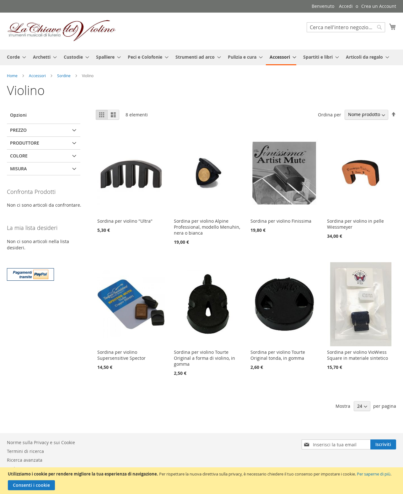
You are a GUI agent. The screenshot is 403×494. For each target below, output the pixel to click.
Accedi (346, 6)
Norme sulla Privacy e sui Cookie (41, 442)
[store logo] (62, 31)
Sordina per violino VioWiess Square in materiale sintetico (357, 355)
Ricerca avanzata (24, 460)
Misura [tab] (18, 169)
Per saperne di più (373, 474)
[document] (202, 480)
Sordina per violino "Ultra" (125, 221)
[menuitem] (14, 57)
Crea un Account (378, 6)
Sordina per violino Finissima (280, 221)
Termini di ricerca (25, 451)
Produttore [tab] (24, 143)
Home (13, 75)
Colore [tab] (19, 156)
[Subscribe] (383, 444)
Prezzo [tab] (18, 130)
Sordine (64, 75)
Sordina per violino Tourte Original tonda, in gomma (277, 355)
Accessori (38, 75)
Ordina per (329, 114)
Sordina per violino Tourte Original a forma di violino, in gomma (204, 358)
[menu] (201, 57)
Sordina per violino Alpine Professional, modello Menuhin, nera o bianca (207, 227)
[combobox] (346, 27)
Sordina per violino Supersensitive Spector (121, 355)
